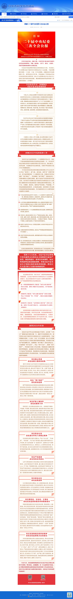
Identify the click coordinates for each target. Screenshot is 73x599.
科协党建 (45, 13)
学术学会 (34, 13)
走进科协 (13, 13)
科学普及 (24, 13)
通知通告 (55, 13)
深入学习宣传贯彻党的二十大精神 (67, 20)
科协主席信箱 (66, 13)
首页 (5, 13)
